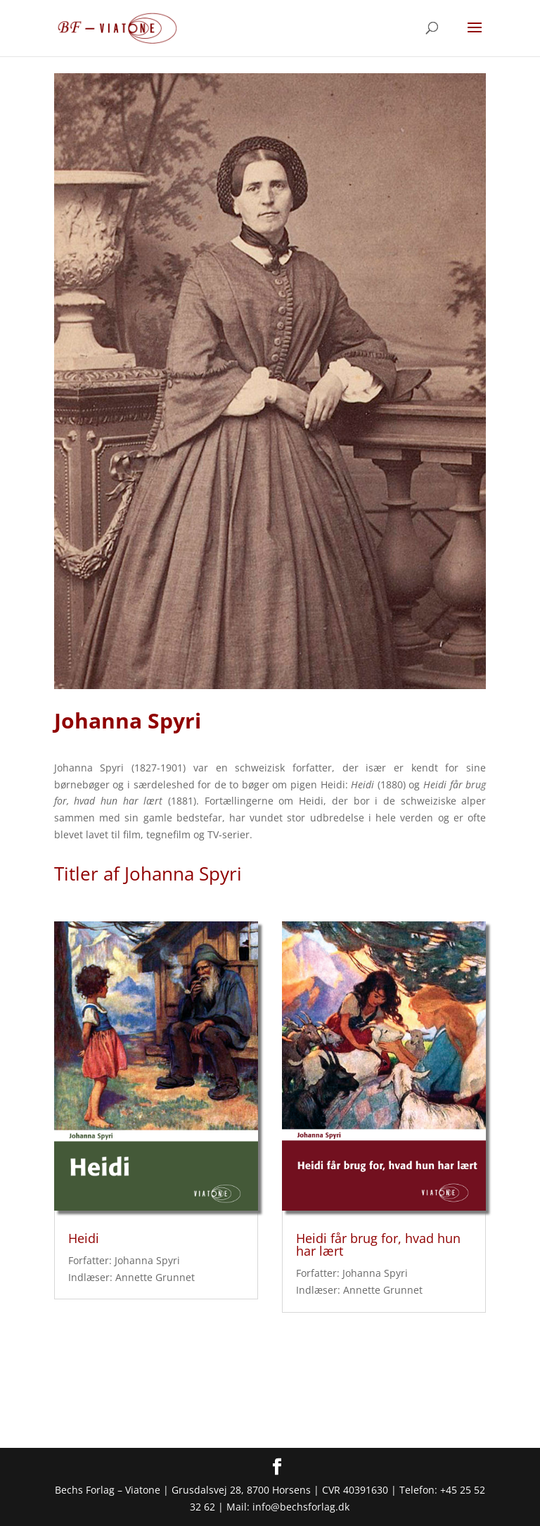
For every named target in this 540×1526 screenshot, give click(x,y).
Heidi (83, 1238)
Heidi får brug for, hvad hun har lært (378, 1244)
